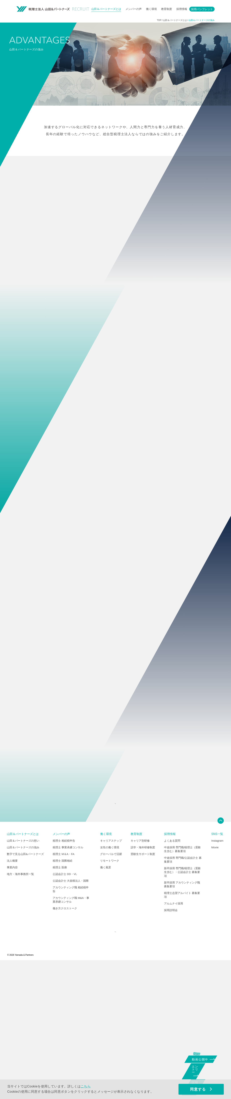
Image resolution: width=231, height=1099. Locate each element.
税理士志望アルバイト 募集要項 (182, 1029)
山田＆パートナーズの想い (23, 974)
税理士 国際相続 (62, 994)
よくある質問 (172, 974)
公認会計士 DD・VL (65, 1008)
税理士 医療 (60, 1001)
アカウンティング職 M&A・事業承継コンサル (71, 1033)
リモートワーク (109, 994)
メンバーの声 (133, 8)
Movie (215, 981)
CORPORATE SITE (114, 1068)
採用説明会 (171, 1044)
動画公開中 (201, 1059)
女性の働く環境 (109, 981)
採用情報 (181, 8)
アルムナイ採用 (173, 1037)
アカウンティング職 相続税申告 (71, 1023)
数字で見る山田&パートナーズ (25, 988)
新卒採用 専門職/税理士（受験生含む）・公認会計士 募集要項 (182, 1006)
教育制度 (166, 8)
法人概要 (12, 994)
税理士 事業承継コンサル (68, 981)
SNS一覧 (217, 968)
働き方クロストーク (65, 1042)
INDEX (114, 935)
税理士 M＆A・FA (63, 988)
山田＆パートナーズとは (106, 8)
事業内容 (12, 1001)
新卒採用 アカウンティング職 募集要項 (182, 1018)
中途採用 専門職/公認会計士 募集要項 (183, 993)
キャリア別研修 (140, 974)
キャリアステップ (111, 974)
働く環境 (151, 8)
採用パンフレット (202, 9)
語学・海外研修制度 (143, 981)
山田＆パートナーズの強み (23, 981)
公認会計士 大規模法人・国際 (71, 1014)
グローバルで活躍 (111, 988)
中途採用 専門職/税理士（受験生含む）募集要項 (182, 983)
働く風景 (105, 1001)
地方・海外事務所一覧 (20, 1008)
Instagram (217, 974)
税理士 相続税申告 (64, 974)
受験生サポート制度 (143, 988)
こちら (86, 1086)
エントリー (199, 1072)
